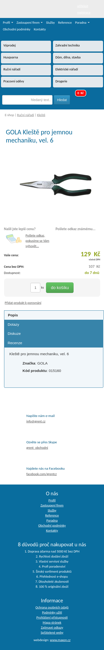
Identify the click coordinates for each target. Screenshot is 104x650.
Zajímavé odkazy (52, 628)
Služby (50, 23)
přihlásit (82, 6)
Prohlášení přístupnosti (52, 618)
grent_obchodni (37, 448)
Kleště (41, 115)
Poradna (82, 23)
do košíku (60, 287)
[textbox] (27, 100)
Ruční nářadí (25, 115)
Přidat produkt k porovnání (23, 303)
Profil (8, 23)
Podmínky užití (52, 612)
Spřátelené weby (52, 633)
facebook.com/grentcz (41, 474)
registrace (84, 13)
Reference (65, 23)
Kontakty (40, 29)
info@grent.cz (36, 421)
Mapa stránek (52, 623)
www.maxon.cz (60, 640)
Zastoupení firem (30, 23)
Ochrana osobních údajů (52, 607)
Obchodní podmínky (16, 29)
